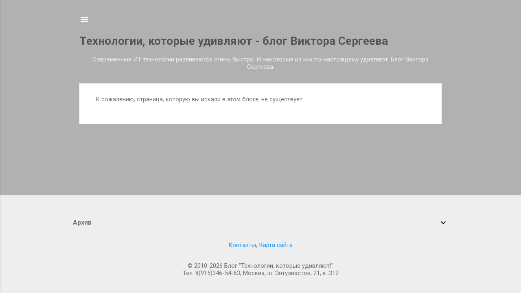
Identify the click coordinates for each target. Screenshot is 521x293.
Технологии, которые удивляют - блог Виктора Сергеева (233, 41)
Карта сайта (276, 245)
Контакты (242, 245)
